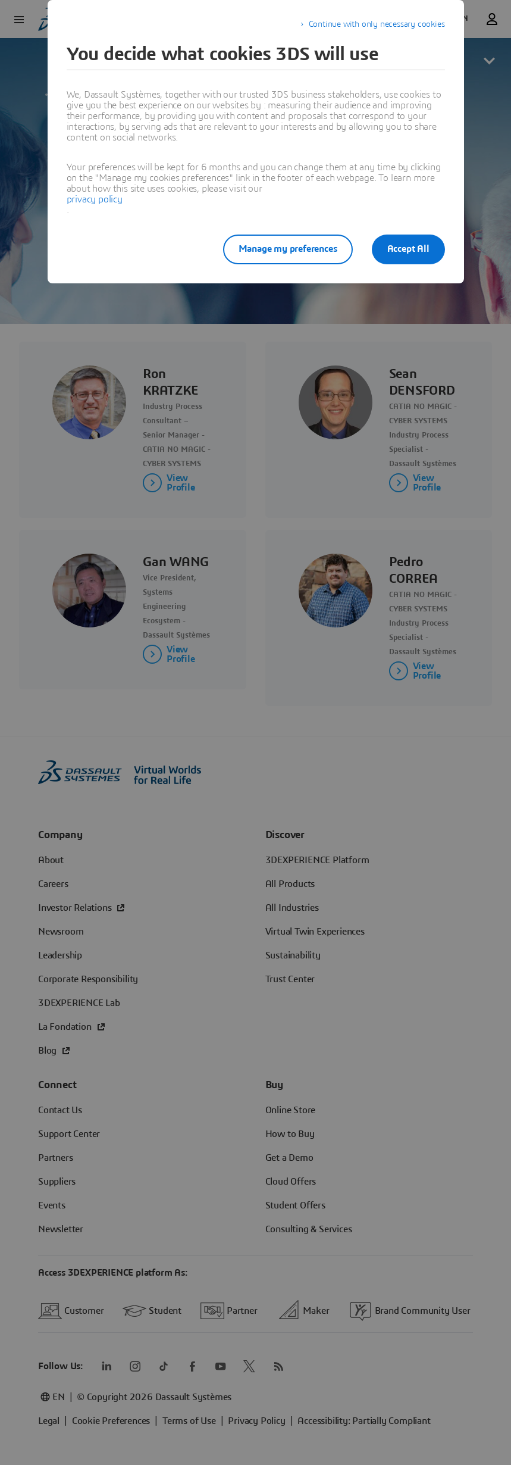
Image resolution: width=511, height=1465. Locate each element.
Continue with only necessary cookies (377, 24)
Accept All (408, 249)
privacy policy (95, 199)
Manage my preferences (288, 249)
